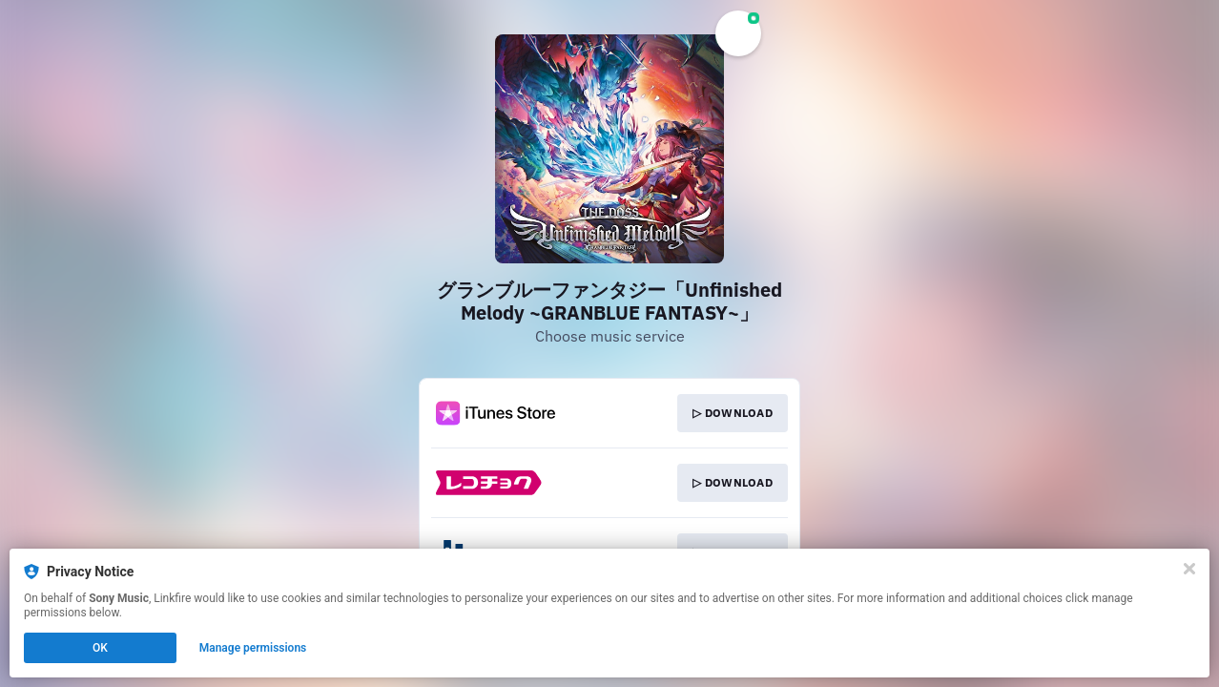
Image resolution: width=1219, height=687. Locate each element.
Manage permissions (253, 648)
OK (100, 648)
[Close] (1189, 568)
